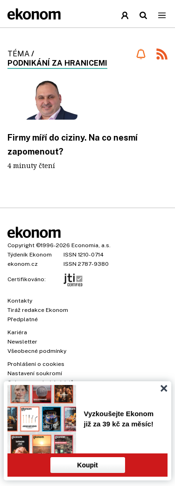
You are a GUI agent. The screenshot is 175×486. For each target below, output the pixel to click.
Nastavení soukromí (34, 373)
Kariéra (17, 332)
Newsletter (22, 341)
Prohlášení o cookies (35, 364)
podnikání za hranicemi (57, 63)
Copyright (21, 245)
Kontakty (19, 300)
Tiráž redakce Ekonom (37, 310)
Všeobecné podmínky (36, 351)
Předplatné (22, 319)
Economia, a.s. (91, 245)
